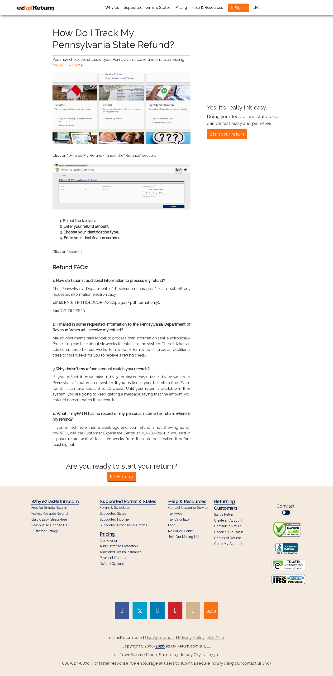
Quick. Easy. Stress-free (49, 519)
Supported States (113, 513)
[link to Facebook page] (122, 610)
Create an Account (228, 520)
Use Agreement (160, 637)
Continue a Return (227, 526)
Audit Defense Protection (119, 546)
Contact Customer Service (188, 507)
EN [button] (256, 7)
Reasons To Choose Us (49, 525)
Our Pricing (108, 540)
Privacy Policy (191, 637)
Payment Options (113, 557)
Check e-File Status (228, 532)
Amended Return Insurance (121, 552)
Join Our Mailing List (183, 536)
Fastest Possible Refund (49, 513)
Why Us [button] (112, 7)
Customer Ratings (45, 531)
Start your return (227, 134)
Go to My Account (228, 544)
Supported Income (114, 519)
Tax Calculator (179, 519)
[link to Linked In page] (157, 610)
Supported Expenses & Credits (123, 525)
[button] (238, 8)
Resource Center (181, 531)
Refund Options (112, 563)
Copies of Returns (228, 538)
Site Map (215, 637)
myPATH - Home (67, 65)
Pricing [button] (181, 7)
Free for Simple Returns (49, 507)
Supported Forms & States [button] (147, 7)
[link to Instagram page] (193, 610)
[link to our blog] (211, 610)
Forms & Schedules (115, 507)
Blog (172, 525)
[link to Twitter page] (140, 610)
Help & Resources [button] (207, 7)
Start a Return (224, 514)
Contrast (286, 509)
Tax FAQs (175, 513)
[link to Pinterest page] (175, 610)
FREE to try (121, 476)
